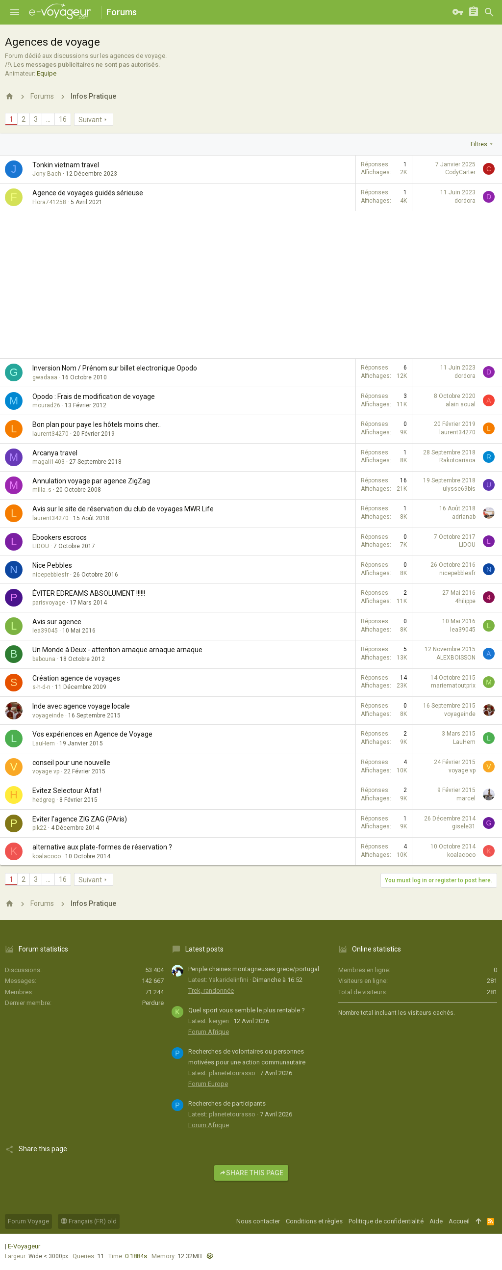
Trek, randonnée (211, 990)
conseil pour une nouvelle (71, 763)
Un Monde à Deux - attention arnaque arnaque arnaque (117, 650)
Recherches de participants (227, 1103)
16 (63, 119)
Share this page (251, 1173)
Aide (436, 1221)
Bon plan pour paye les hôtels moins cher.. (96, 424)
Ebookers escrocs (59, 537)
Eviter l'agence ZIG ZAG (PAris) (79, 819)
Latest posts (204, 949)
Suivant (90, 120)
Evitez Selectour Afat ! (66, 790)
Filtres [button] (479, 144)
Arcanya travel (54, 453)
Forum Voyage (28, 1221)
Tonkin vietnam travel (65, 165)
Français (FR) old (89, 1221)
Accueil (459, 1221)
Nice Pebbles (52, 565)
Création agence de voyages (76, 678)
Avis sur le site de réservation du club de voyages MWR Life (123, 509)
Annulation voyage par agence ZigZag (91, 481)
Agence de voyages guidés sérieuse (87, 193)
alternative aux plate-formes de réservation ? (102, 847)
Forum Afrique (208, 1031)
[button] (15, 12)
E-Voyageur (24, 1246)
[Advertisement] (251, 284)
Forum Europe (208, 1083)
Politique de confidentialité (386, 1221)
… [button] (48, 119)
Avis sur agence (56, 622)
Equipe (46, 73)
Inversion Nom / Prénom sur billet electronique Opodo (114, 368)
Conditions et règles (314, 1221)
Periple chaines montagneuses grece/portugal (253, 969)
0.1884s (136, 1256)
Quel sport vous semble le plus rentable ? (246, 1010)
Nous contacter (258, 1221)
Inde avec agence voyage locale (81, 706)
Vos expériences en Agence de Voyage (92, 734)
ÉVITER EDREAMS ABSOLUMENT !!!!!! (88, 593)
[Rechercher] (489, 12)
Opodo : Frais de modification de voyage (93, 396)
